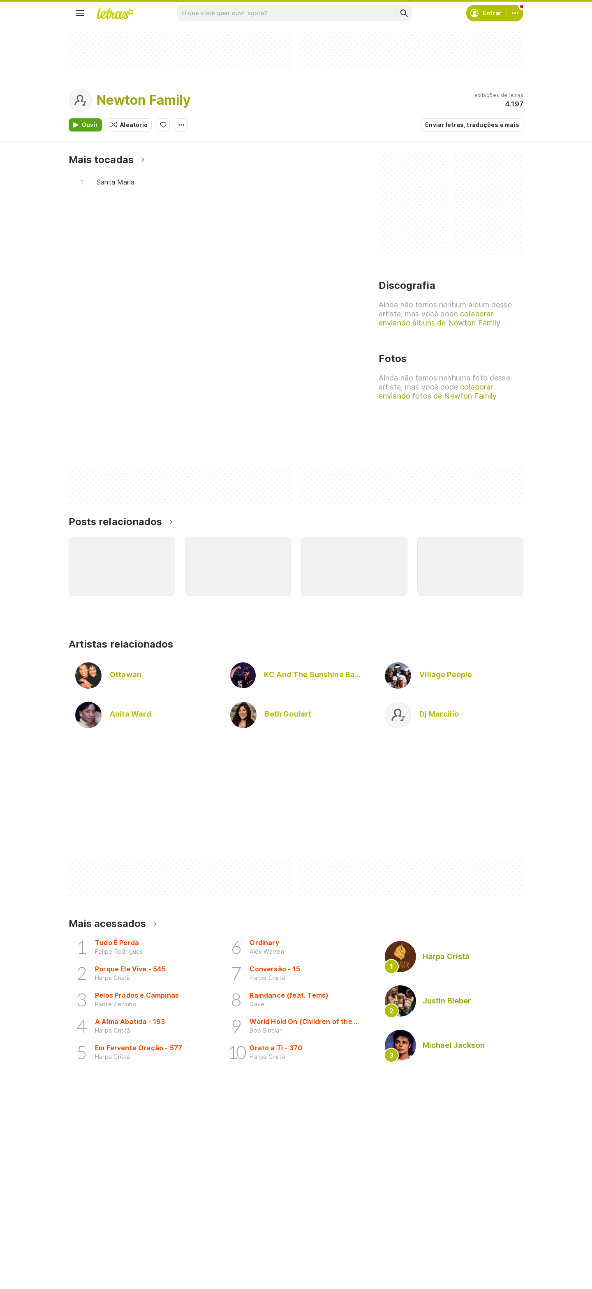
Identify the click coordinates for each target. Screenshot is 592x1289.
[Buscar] (403, 13)
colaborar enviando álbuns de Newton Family (439, 318)
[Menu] (80, 13)
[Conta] (515, 13)
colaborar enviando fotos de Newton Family (438, 391)
